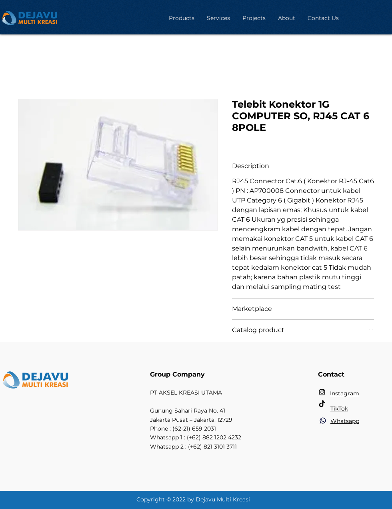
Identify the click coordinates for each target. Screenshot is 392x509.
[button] (181, 18)
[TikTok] (322, 404)
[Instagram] (322, 392)
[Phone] (323, 421)
